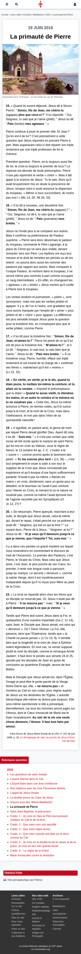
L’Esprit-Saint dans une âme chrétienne (33, 783)
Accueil (4, 14)
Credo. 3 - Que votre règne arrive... (31, 829)
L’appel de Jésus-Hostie (24, 792)
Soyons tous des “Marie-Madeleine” (31, 802)
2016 (47, 14)
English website (40, 906)
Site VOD (37, 899)
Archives (27, 14)
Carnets (57, 928)
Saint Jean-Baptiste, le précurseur (30, 811)
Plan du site (17, 917)
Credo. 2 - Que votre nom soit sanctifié (33, 824)
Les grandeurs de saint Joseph (28, 774)
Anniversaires (60, 917)
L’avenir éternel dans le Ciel (26, 779)
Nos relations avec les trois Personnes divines (37, 788)
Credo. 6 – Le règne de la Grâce (29, 850)
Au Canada (38, 903)
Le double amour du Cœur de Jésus (31, 797)
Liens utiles (16, 14)
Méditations (38, 14)
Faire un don (18, 928)
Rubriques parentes (14, 760)
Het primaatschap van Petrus (24, 879)
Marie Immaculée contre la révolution (32, 855)
